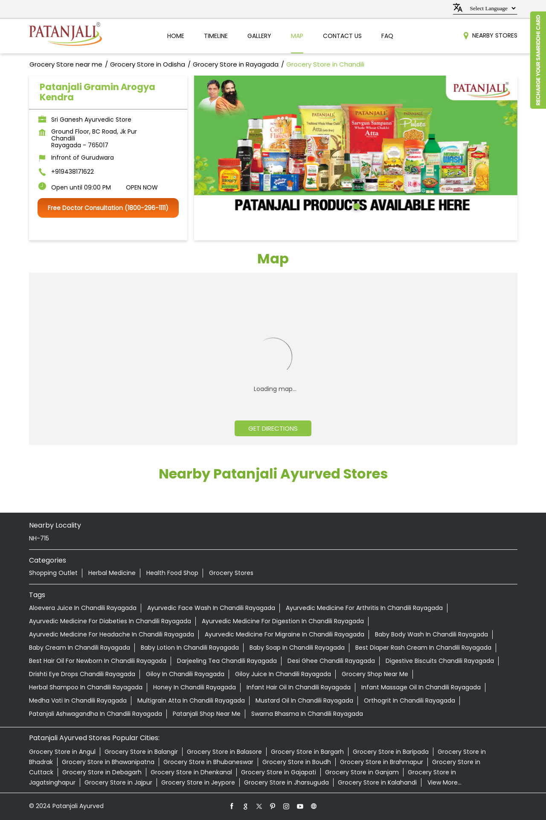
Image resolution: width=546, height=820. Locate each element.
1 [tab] (356, 205)
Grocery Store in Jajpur (118, 782)
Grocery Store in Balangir (141, 751)
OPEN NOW (142, 187)
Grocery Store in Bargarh (307, 751)
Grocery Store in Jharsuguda (286, 782)
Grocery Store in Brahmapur (381, 762)
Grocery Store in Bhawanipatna (108, 762)
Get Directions (273, 428)
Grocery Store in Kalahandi (377, 782)
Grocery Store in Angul (62, 751)
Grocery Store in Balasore (224, 751)
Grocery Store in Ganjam (362, 772)
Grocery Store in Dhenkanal (191, 772)
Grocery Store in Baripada (391, 751)
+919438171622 (72, 171)
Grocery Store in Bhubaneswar (208, 762)
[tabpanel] (355, 146)
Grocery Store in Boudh (296, 762)
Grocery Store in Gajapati (278, 772)
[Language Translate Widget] (491, 8)
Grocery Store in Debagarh (102, 772)
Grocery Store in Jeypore (198, 782)
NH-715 (39, 538)
